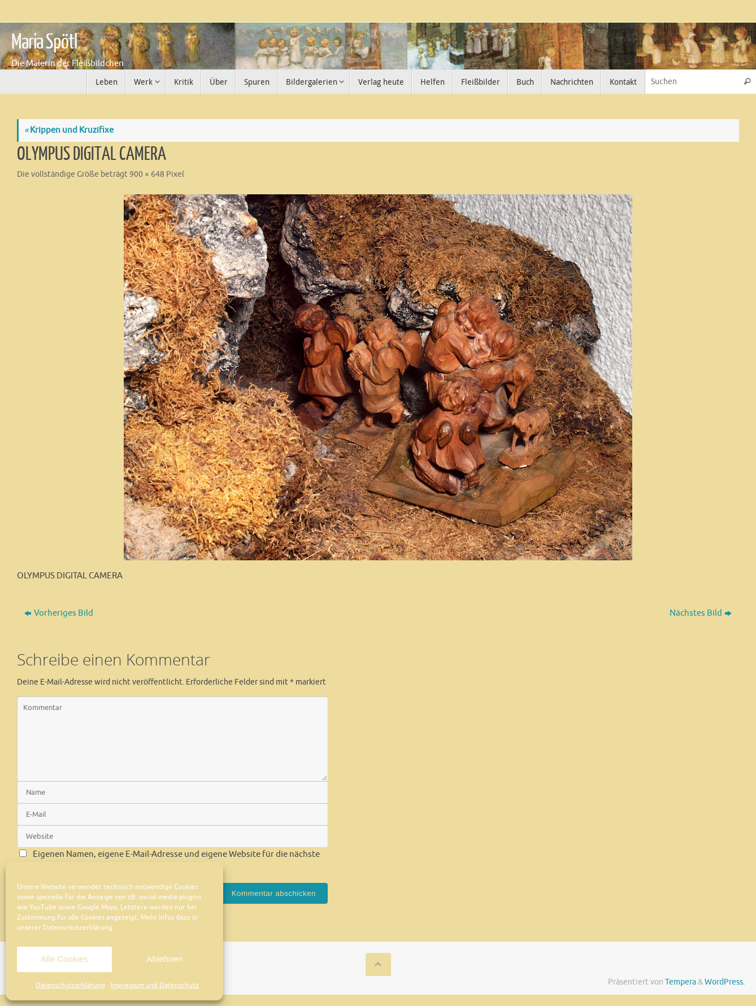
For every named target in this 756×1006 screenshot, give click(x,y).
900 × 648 (146, 174)
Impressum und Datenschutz (155, 985)
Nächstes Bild (701, 613)
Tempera (680, 982)
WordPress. (725, 982)
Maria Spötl (44, 42)
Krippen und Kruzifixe (69, 130)
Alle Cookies (64, 959)
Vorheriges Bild (58, 613)
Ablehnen (165, 959)
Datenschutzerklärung (70, 985)
